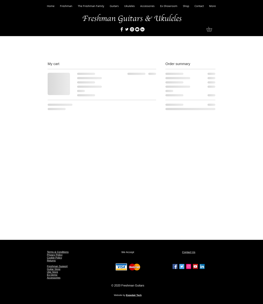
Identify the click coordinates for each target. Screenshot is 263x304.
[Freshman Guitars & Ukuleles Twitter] (181, 266)
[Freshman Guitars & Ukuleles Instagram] (188, 266)
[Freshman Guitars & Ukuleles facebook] (175, 266)
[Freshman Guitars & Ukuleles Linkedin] (202, 266)
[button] (211, 29)
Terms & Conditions (58, 252)
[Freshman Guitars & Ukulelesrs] (132, 29)
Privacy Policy (54, 254)
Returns (51, 260)
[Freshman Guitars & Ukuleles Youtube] (195, 266)
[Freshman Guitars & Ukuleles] (122, 29)
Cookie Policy (54, 257)
